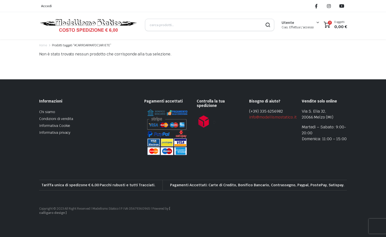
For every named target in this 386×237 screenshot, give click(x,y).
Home (43, 45)
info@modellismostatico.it (272, 117)
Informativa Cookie (54, 125)
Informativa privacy (54, 132)
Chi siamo (47, 112)
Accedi (46, 6)
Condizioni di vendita (56, 119)
